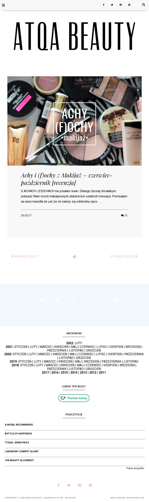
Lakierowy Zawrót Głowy (22, 451)
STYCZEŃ (20, 347)
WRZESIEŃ (133, 347)
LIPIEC (102, 347)
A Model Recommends (19, 424)
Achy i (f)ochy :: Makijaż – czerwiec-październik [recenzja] (67, 179)
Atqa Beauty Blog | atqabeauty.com (42, 498)
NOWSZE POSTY (24, 256)
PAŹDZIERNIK (57, 350)
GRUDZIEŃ (93, 350)
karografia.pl (135, 498)
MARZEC (46, 347)
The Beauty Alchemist (19, 460)
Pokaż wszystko (135, 468)
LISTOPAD (76, 350)
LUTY (78, 343)
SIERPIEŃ (116, 347)
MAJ (74, 347)
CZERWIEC (87, 347)
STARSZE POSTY (124, 256)
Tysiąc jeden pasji (17, 442)
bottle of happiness (18, 433)
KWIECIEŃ (61, 347)
